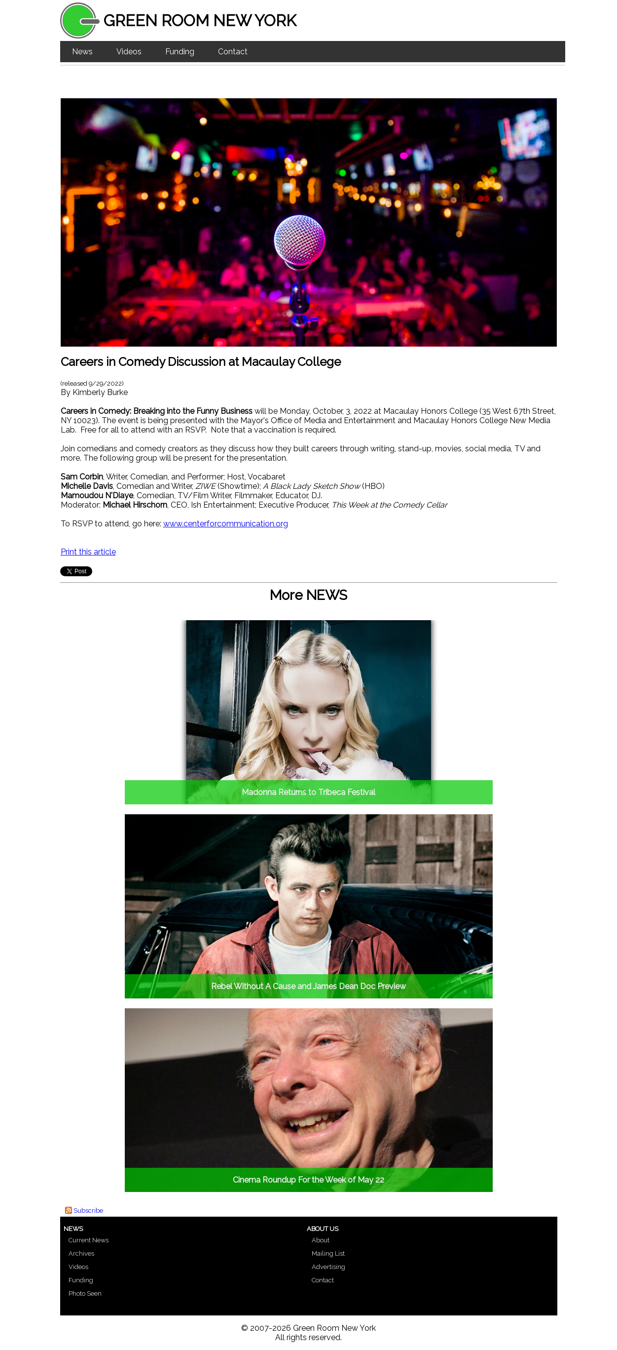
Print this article (88, 551)
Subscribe (88, 1210)
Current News (89, 1240)
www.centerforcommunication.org (225, 523)
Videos (129, 51)
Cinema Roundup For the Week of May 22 (308, 1180)
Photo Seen (85, 1293)
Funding (179, 51)
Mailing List (328, 1253)
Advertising (328, 1267)
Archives (81, 1253)
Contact (233, 51)
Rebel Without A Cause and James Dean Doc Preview (308, 986)
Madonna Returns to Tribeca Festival (308, 792)
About (320, 1240)
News (82, 51)
